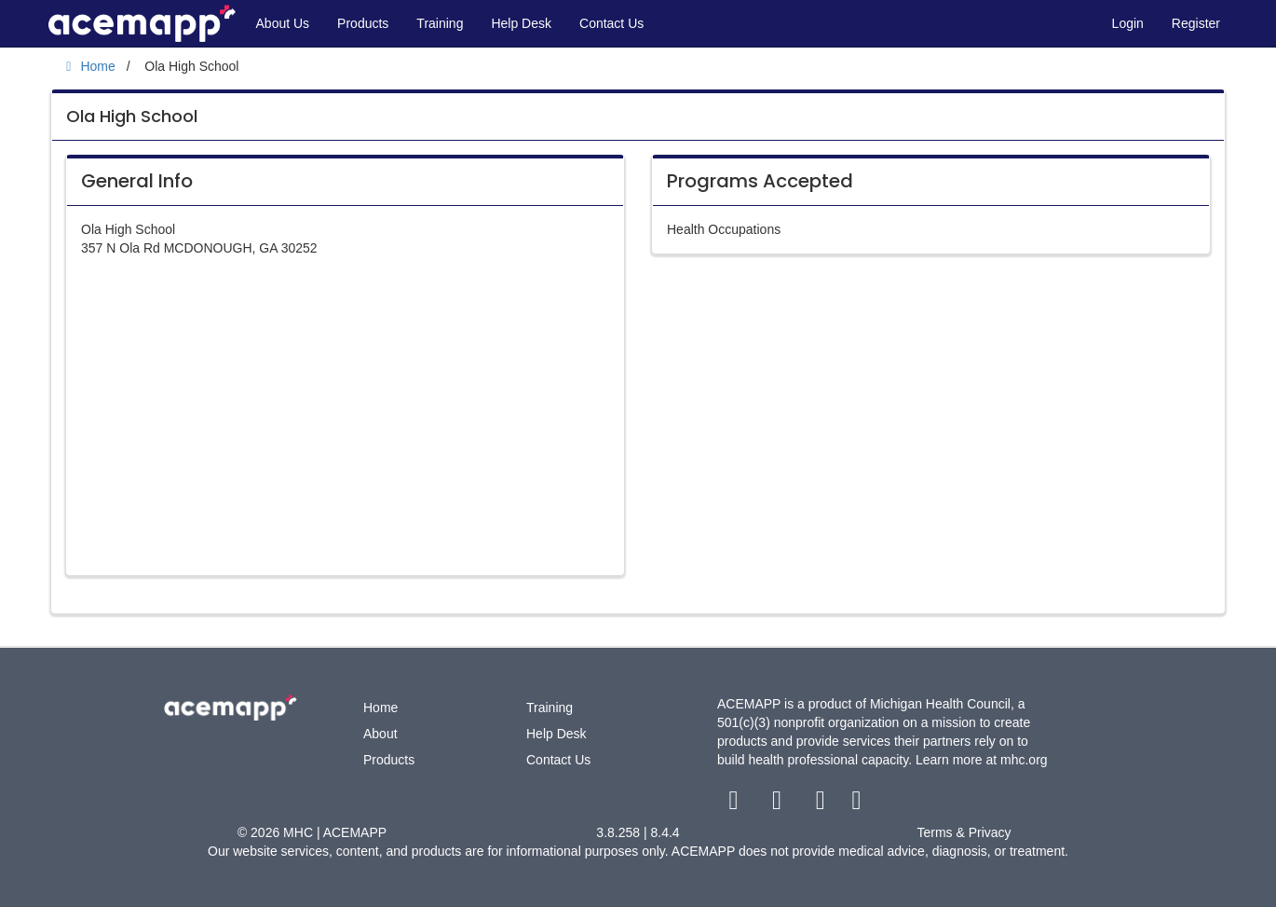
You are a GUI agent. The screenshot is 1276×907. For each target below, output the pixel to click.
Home (380, 707)
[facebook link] (735, 804)
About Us (283, 23)
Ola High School (131, 116)
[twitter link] (779, 804)
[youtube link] (822, 804)
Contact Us (611, 23)
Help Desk (521, 23)
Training (439, 23)
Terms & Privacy (963, 832)
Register (1196, 23)
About (380, 733)
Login (1128, 23)
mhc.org (1024, 759)
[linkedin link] (856, 804)
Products (362, 23)
